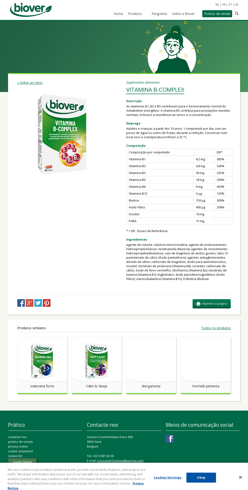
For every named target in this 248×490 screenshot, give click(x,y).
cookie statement (20, 451)
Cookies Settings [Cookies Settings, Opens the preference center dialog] (167, 480)
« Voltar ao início (30, 82)
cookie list (15, 456)
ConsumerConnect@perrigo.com (120, 460)
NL (217, 5)
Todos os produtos (216, 328)
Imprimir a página (211, 303)
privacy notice (18, 446)
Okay (201, 480)
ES (236, 5)
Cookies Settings (22, 462)
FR (223, 5)
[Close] (240, 480)
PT (230, 5)
